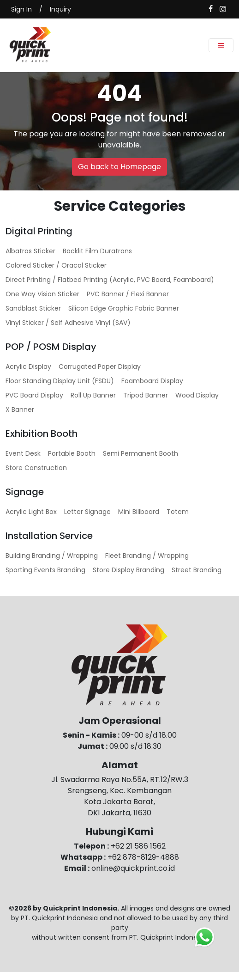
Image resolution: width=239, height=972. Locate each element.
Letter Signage (87, 511)
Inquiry (60, 9)
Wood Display (197, 395)
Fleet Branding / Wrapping (147, 555)
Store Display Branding (128, 570)
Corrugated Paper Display (100, 366)
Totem (178, 511)
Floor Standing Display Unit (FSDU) (60, 380)
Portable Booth (72, 453)
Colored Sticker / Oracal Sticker (56, 265)
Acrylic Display (28, 366)
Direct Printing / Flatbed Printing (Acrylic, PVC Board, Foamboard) (110, 279)
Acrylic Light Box (31, 511)
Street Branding (196, 570)
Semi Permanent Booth (140, 453)
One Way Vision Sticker (42, 294)
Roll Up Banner (93, 395)
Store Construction (36, 467)
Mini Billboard (138, 511)
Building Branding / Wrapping (52, 555)
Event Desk (23, 453)
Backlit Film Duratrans (97, 251)
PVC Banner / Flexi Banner (128, 294)
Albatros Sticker (30, 251)
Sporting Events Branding (45, 570)
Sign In (21, 9)
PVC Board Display (34, 395)
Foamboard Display (152, 380)
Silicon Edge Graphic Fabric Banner (123, 308)
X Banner (20, 409)
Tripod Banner (145, 395)
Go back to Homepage (119, 166)
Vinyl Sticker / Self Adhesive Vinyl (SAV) (68, 322)
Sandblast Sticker (33, 308)
